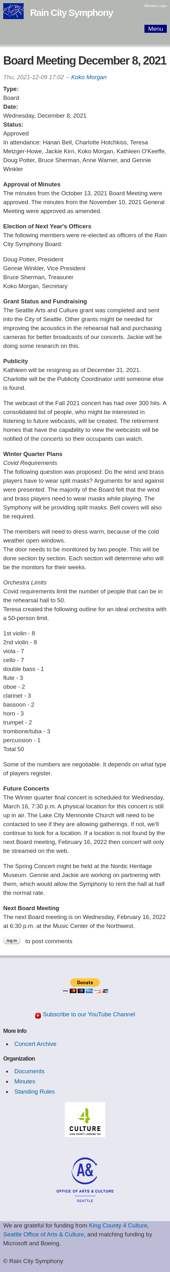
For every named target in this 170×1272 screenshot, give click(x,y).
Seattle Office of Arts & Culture (43, 1234)
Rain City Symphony (71, 12)
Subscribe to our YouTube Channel (89, 1014)
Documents (29, 1071)
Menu (155, 28)
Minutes (24, 1081)
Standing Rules (34, 1091)
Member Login (155, 6)
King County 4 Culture (118, 1225)
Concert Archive (35, 1043)
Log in (12, 940)
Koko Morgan (89, 77)
